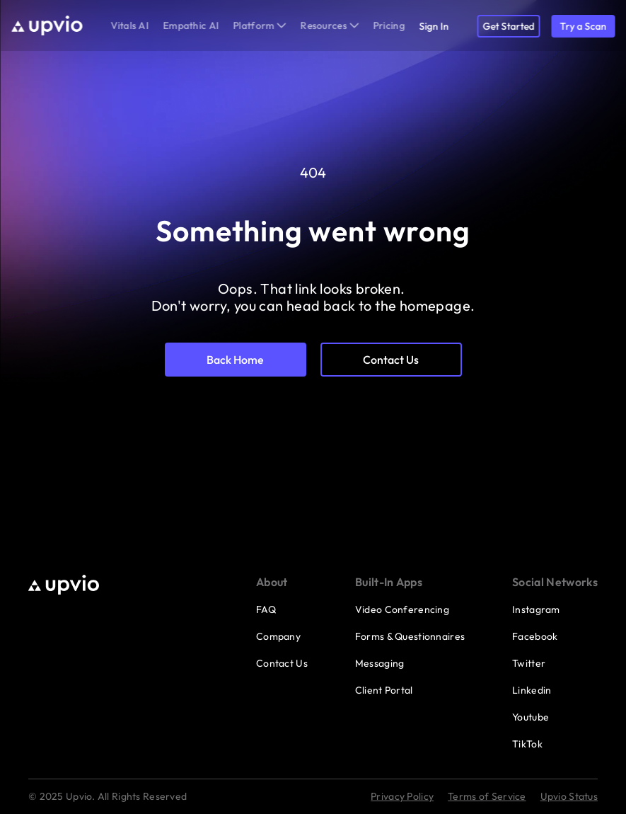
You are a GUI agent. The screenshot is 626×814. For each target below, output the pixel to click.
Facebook (534, 636)
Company (278, 636)
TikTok (527, 744)
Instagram (536, 609)
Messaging (380, 663)
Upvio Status (569, 796)
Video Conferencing (402, 609)
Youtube (530, 717)
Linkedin (531, 690)
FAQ (266, 609)
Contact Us (282, 663)
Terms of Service (487, 796)
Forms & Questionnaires (410, 636)
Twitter (528, 663)
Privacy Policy (402, 796)
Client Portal (384, 690)
